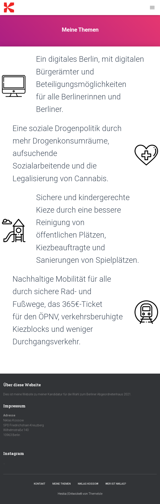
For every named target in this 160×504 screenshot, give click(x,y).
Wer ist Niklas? (115, 483)
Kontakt (39, 483)
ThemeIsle (95, 493)
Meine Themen (61, 483)
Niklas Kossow (88, 483)
